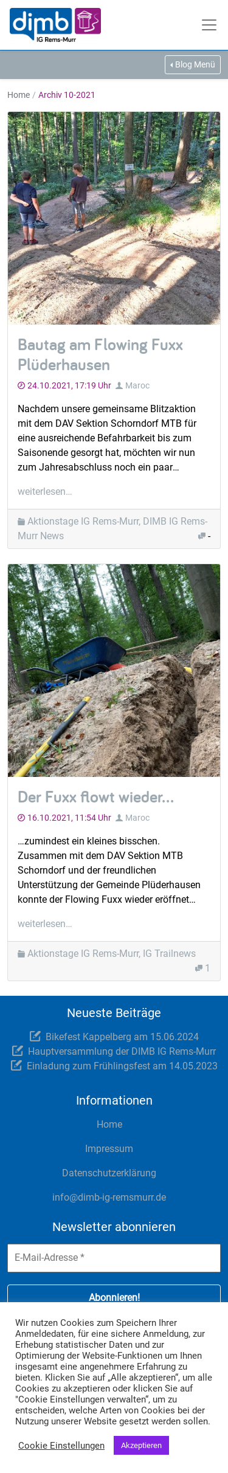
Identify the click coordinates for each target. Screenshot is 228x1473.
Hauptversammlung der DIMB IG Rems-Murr (122, 1051)
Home (18, 95)
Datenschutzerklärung (109, 1173)
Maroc (137, 385)
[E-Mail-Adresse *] (114, 1258)
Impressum (109, 1148)
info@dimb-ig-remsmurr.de (109, 1197)
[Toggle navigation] (210, 24)
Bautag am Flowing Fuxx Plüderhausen (100, 354)
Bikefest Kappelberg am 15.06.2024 (122, 1037)
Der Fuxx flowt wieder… (96, 796)
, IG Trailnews (167, 953)
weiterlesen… (45, 491)
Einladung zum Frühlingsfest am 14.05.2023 (122, 1066)
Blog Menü (195, 64)
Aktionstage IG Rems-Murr (83, 521)
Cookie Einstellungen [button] (61, 1445)
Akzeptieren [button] (141, 1445)
